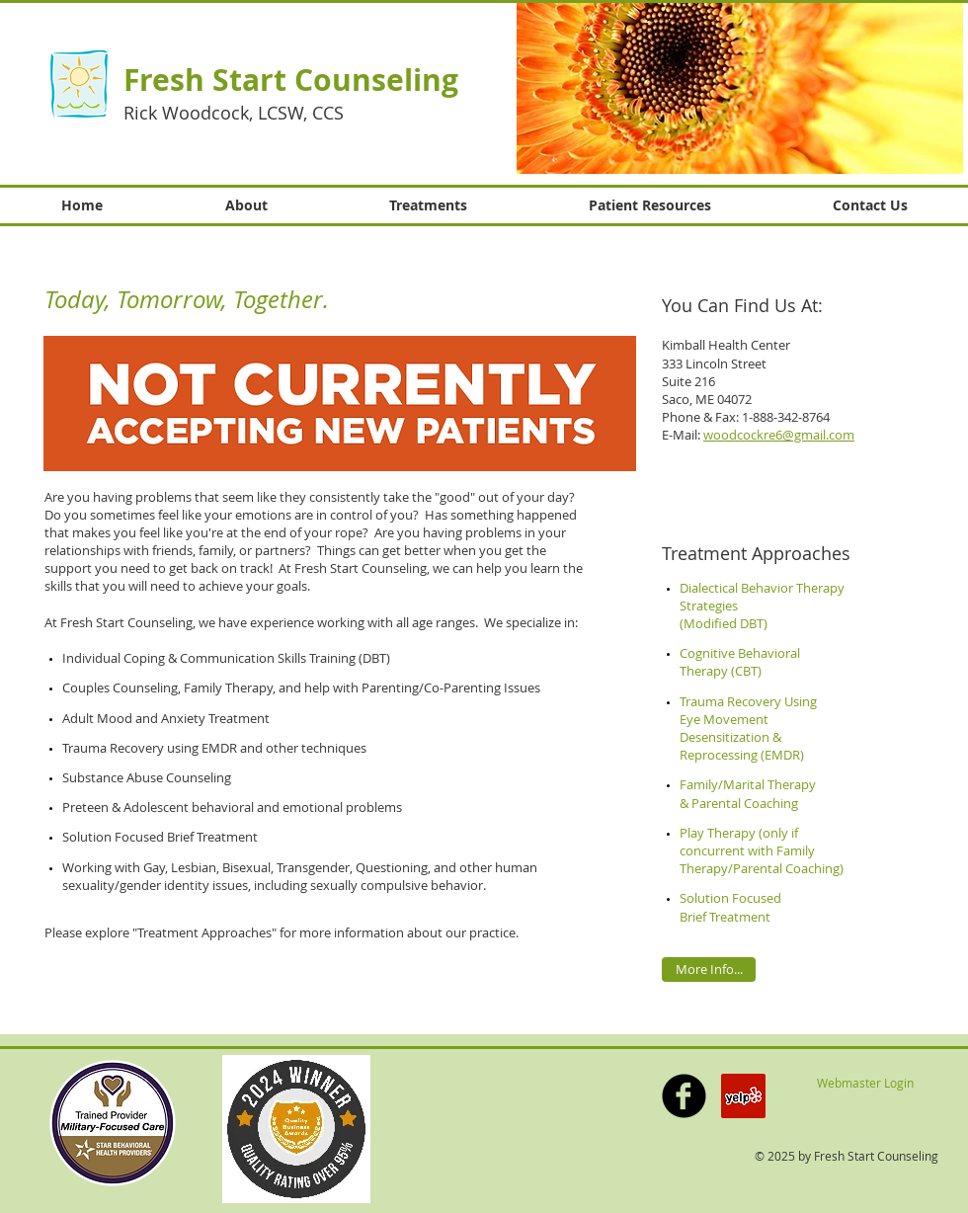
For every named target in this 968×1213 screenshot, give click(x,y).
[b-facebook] (684, 1096)
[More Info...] (709, 969)
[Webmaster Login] (865, 1083)
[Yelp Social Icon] (743, 1096)
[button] (740, 87)
